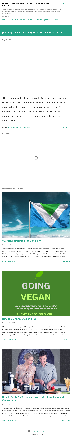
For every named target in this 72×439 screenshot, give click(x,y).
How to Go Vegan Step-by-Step (19, 318)
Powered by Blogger (36, 431)
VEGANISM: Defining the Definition (21, 240)
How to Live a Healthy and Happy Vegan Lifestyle (27, 4)
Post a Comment (14, 339)
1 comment (12, 261)
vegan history (18, 127)
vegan (10, 127)
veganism (27, 127)
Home (4, 20)
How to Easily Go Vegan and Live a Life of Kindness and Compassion (33, 398)
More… (57, 20)
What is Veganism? (43, 20)
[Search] (64, 3)
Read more (66, 261)
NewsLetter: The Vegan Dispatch (21, 20)
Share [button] (65, 127)
